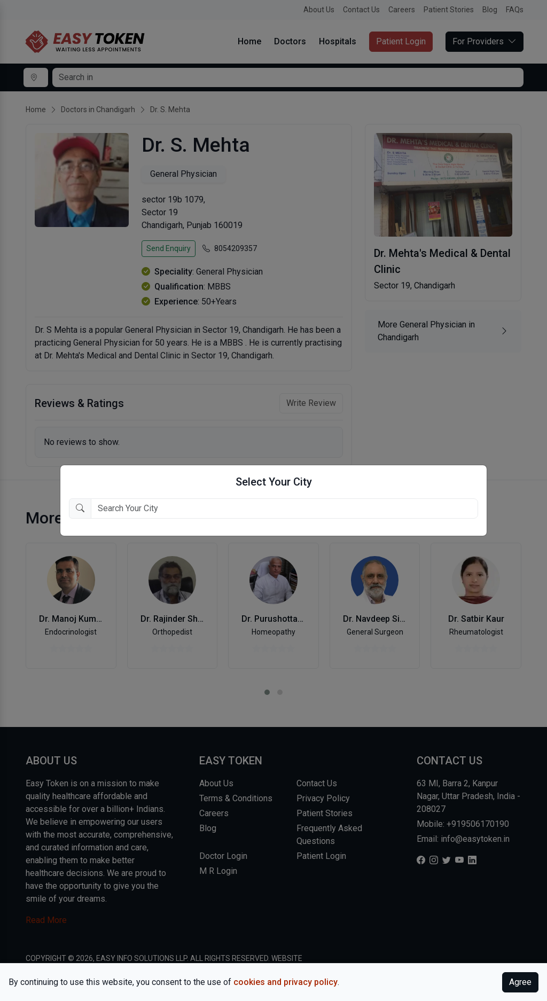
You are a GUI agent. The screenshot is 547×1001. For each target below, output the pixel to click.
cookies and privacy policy (285, 982)
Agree (520, 982)
